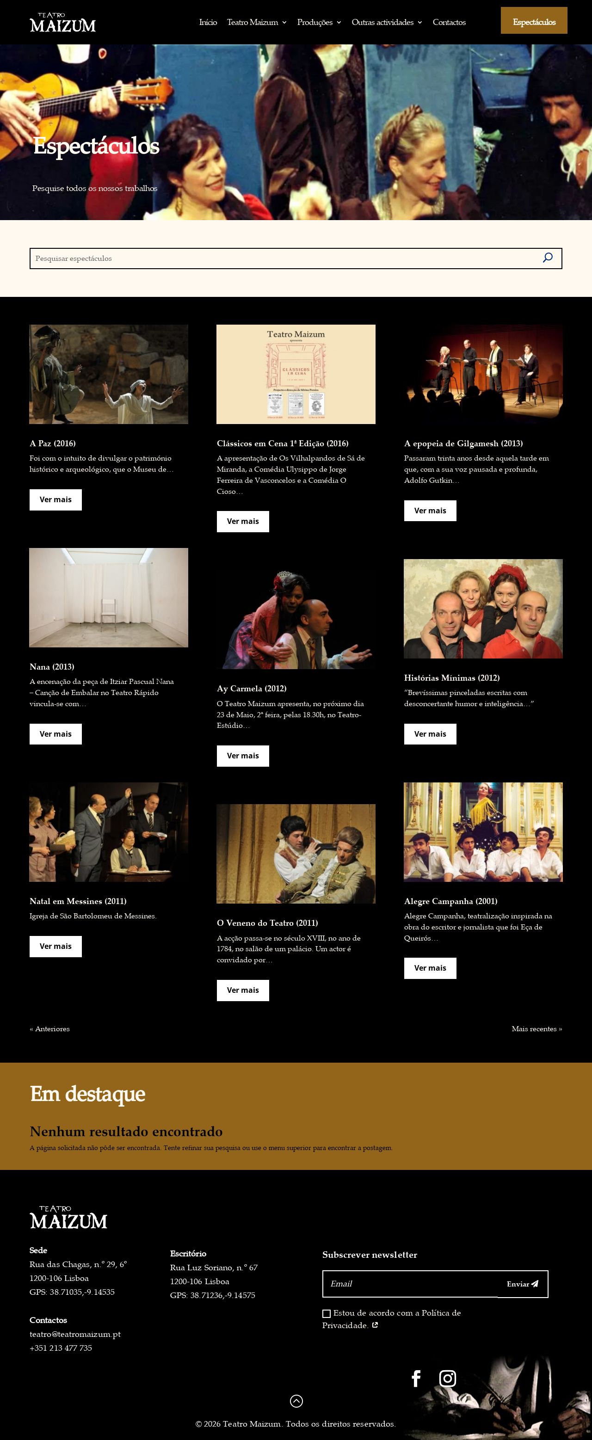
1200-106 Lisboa (59, 1278)
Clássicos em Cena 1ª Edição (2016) (283, 443)
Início (208, 21)
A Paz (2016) (53, 443)
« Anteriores (50, 1029)
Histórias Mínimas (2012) (452, 677)
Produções (315, 21)
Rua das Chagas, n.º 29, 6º (78, 1264)
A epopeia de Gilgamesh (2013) (463, 443)
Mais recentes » (537, 1029)
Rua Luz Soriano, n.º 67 (214, 1267)
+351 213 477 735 (61, 1348)
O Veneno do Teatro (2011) (267, 922)
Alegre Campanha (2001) (451, 900)
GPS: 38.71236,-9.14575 (212, 1295)
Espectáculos (534, 21)
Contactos (449, 21)
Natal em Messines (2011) (78, 900)
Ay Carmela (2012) (252, 688)
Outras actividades (382, 21)
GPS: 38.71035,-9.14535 (72, 1292)
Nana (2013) (52, 666)
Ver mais (56, 499)
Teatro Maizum (252, 21)
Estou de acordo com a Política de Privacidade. (392, 1319)
